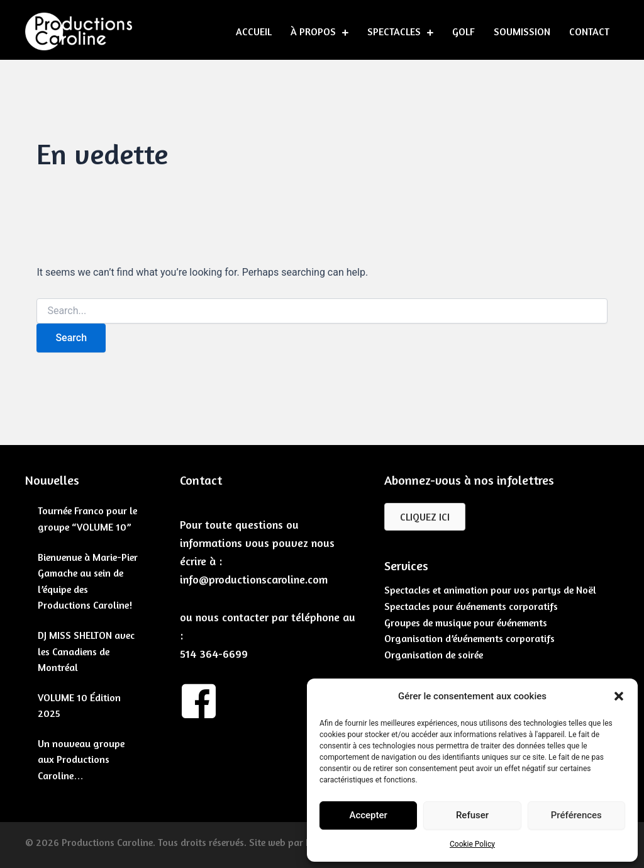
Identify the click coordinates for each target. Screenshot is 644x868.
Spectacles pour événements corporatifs (471, 606)
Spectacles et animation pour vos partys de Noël (490, 589)
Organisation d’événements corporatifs (469, 638)
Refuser (472, 815)
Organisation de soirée (433, 654)
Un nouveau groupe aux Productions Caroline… (81, 759)
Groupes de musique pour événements (465, 622)
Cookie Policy (472, 844)
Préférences (576, 815)
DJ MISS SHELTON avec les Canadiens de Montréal (86, 651)
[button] (619, 696)
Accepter (368, 815)
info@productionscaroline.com (254, 579)
